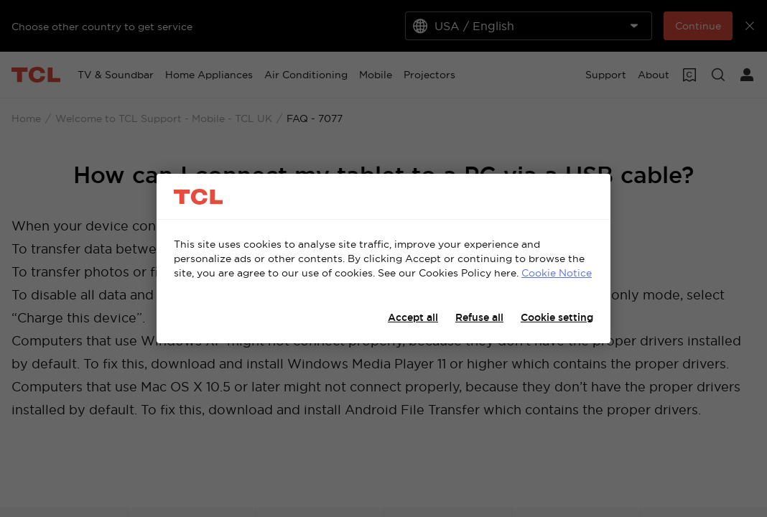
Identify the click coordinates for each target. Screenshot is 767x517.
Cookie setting (557, 317)
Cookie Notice (556, 272)
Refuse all (479, 317)
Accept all (413, 317)
